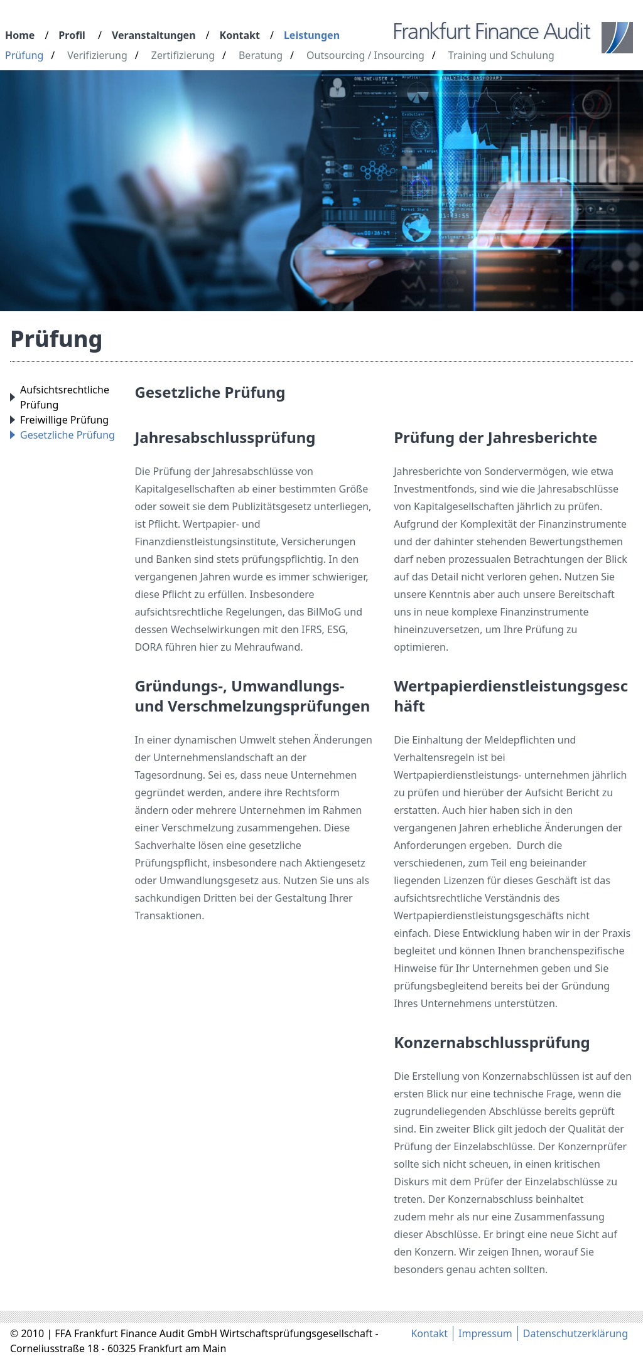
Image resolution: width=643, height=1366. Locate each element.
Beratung (261, 55)
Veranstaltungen (154, 35)
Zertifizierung (183, 55)
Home (20, 35)
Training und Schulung (501, 55)
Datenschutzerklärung (575, 1333)
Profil (71, 35)
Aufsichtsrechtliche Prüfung (64, 397)
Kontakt (240, 35)
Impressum (485, 1333)
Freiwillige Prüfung (64, 420)
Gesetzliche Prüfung (67, 435)
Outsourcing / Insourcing (365, 55)
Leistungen (312, 35)
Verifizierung (97, 55)
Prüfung (24, 55)
